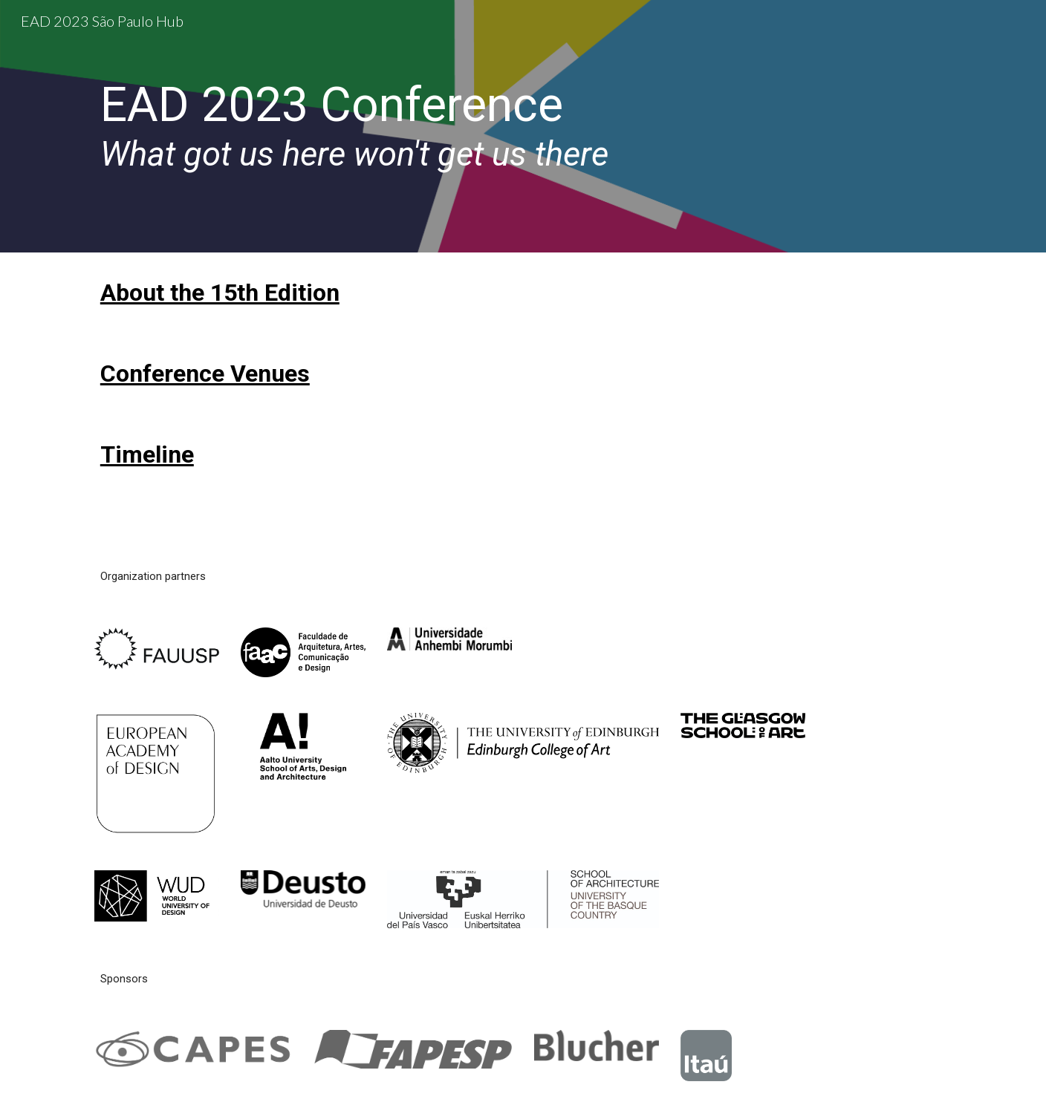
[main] (449, 125)
